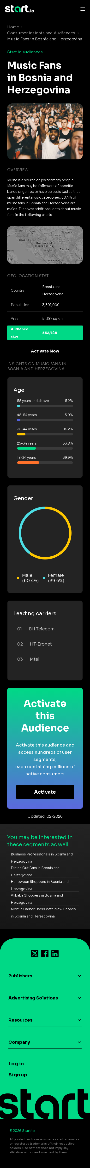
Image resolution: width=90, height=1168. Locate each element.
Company (19, 1042)
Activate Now (45, 351)
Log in (16, 1064)
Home (13, 27)
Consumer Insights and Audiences (41, 33)
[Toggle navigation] (81, 8)
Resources (20, 1020)
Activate (45, 792)
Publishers (20, 976)
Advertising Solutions (33, 998)
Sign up (17, 1075)
